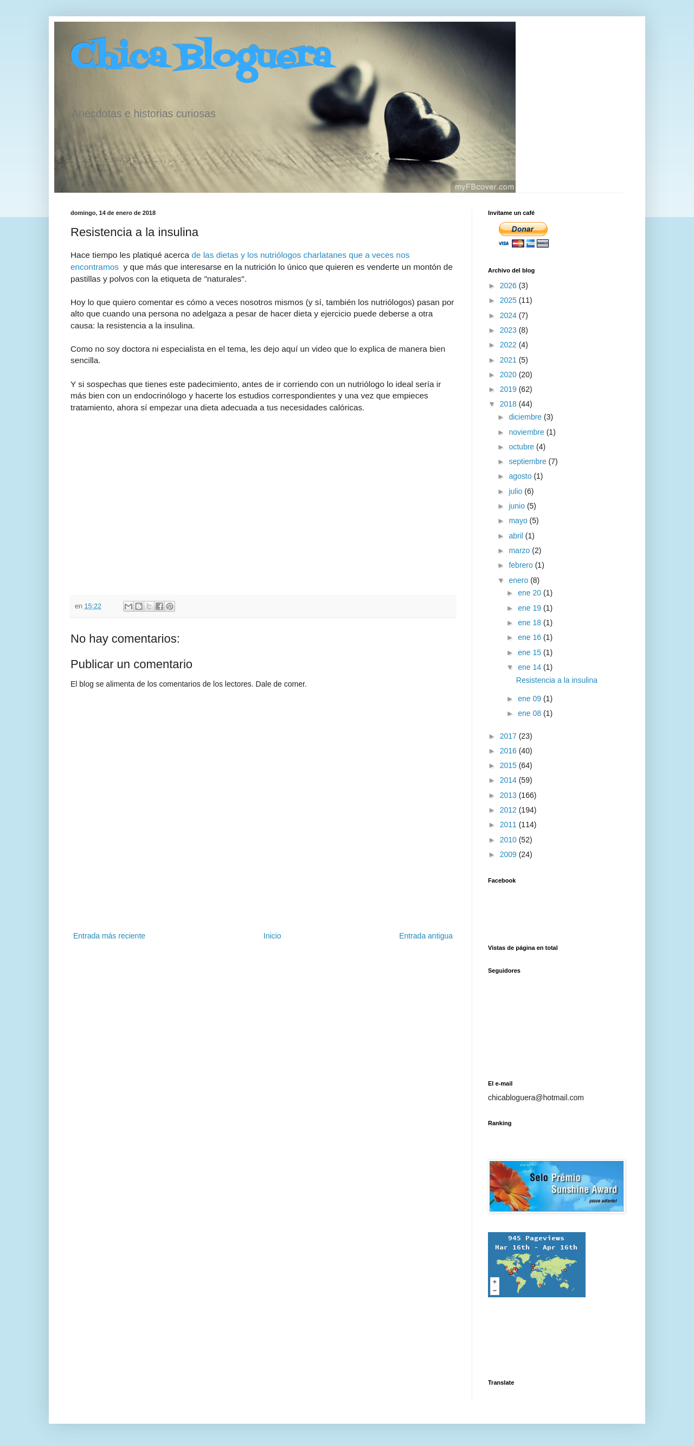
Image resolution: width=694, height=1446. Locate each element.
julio (516, 491)
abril (517, 535)
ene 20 (530, 592)
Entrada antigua (426, 935)
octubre (522, 446)
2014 (509, 780)
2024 (509, 315)
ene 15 (530, 652)
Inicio (272, 935)
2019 (509, 389)
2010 (509, 839)
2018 (509, 403)
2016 (509, 750)
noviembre (527, 432)
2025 (509, 300)
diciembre (526, 417)
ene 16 (530, 637)
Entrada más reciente (109, 935)
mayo (519, 520)
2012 (509, 810)
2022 (509, 344)
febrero (522, 565)
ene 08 (530, 713)
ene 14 (530, 667)
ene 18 (530, 622)
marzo (520, 550)
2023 (509, 330)
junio (517, 506)
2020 (509, 374)
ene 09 (530, 698)
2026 (509, 285)
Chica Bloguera (200, 58)
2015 (509, 765)
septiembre (528, 461)
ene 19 (530, 608)
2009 (509, 854)
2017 (509, 736)
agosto (521, 476)
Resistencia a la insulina (556, 680)
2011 (509, 824)
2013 (509, 795)
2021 (509, 360)
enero (519, 580)
